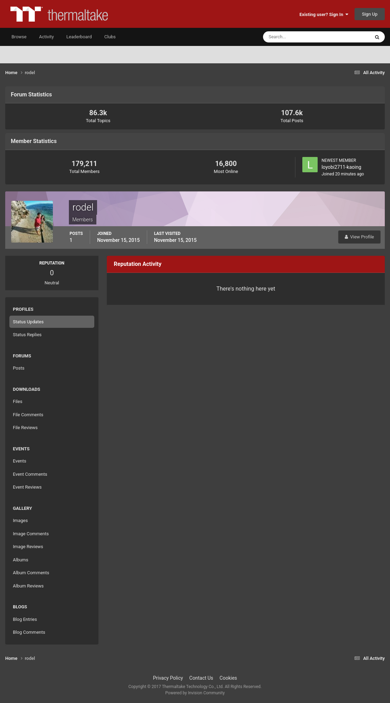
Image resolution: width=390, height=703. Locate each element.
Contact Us (201, 678)
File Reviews (25, 427)
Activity (46, 36)
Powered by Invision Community (195, 692)
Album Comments (31, 572)
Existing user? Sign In (324, 14)
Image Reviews (28, 546)
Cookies (228, 678)
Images (20, 520)
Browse (18, 36)
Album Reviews (28, 586)
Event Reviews (27, 487)
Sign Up (369, 14)
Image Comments (31, 533)
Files (17, 401)
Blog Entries (25, 619)
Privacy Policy (168, 678)
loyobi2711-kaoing (341, 167)
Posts (18, 368)
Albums (20, 559)
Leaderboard (79, 36)
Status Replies (27, 334)
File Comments (28, 414)
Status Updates (28, 321)
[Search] (295, 36)
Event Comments (30, 474)
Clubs (110, 36)
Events (19, 461)
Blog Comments (29, 632)
